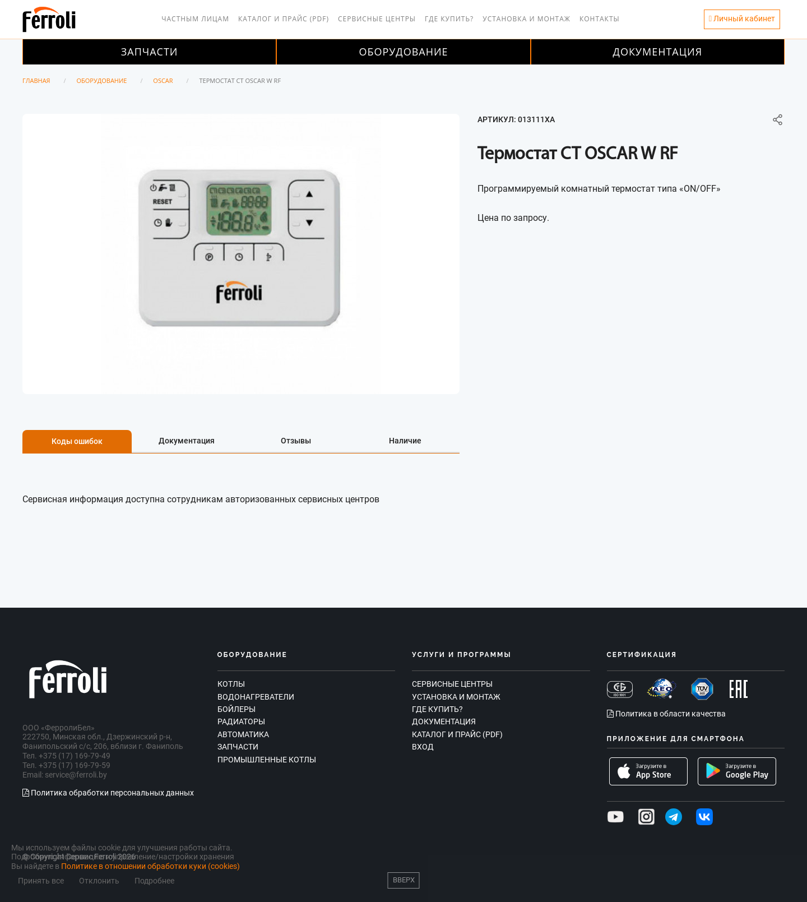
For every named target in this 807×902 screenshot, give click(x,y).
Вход (423, 746)
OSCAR (163, 80)
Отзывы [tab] (296, 440)
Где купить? (449, 19)
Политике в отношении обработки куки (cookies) (150, 866)
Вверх (404, 880)
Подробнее (154, 881)
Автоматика (243, 734)
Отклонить (99, 881)
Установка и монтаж (527, 19)
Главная (36, 80)
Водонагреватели (255, 696)
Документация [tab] (187, 440)
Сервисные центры (377, 19)
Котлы (231, 683)
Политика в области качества (666, 713)
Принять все (41, 881)
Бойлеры (236, 709)
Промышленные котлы (266, 759)
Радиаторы (241, 721)
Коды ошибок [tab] (77, 441)
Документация (658, 51)
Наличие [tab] (405, 440)
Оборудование (403, 51)
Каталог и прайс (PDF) (283, 19)
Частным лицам (195, 19)
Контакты (599, 19)
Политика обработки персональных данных (108, 792)
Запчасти (149, 51)
